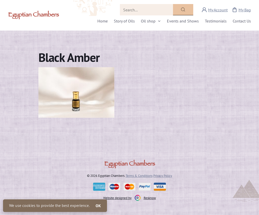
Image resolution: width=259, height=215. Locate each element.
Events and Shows (183, 20)
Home (102, 20)
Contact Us (242, 20)
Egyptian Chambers (33, 15)
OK (98, 205)
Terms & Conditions (139, 175)
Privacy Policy (162, 175)
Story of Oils (124, 20)
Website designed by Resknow (129, 198)
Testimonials (216, 20)
